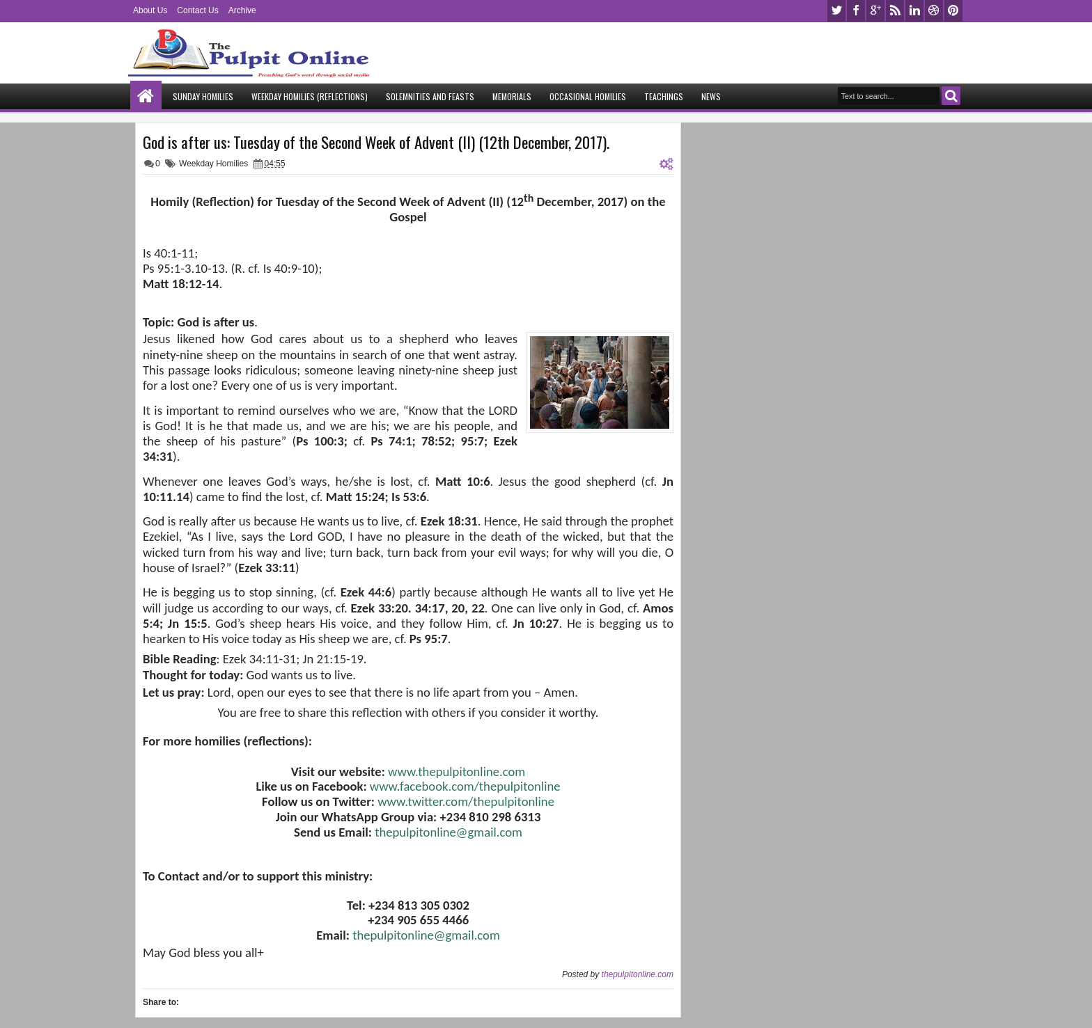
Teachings (663, 96)
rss (895, 11)
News (711, 96)
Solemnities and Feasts (430, 96)
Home (146, 96)
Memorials (511, 96)
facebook (856, 11)
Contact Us (197, 10)
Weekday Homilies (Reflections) (309, 96)
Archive (242, 10)
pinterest (953, 11)
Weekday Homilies (213, 163)
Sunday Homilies (203, 96)
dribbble (934, 11)
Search (951, 95)
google (875, 11)
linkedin (914, 11)
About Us (150, 10)
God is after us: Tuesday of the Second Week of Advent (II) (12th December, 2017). (376, 142)
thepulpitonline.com (637, 974)
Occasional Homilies (587, 96)
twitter (836, 11)
